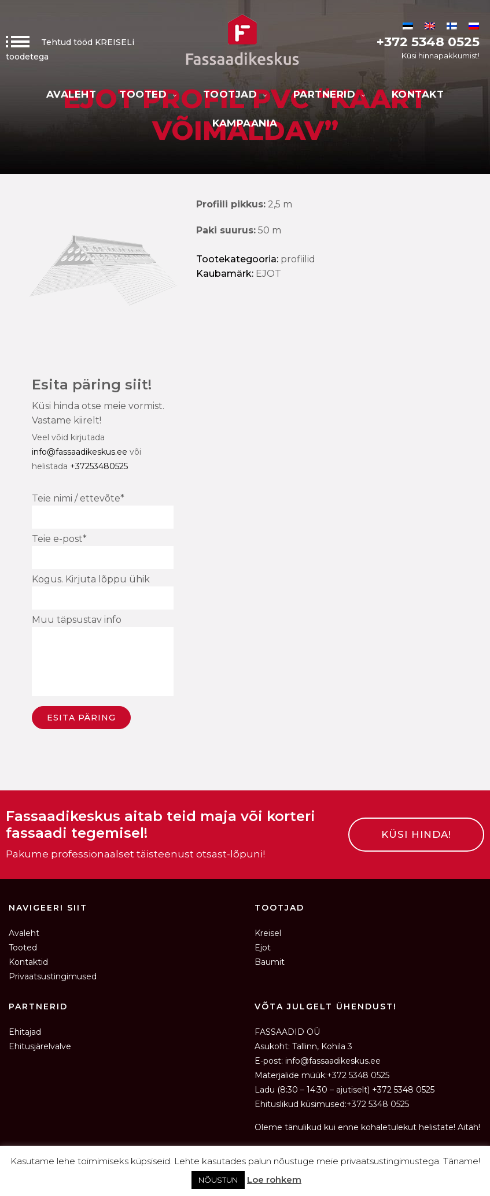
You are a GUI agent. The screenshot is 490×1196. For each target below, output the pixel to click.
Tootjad (236, 94)
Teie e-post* (103, 551)
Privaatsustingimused (53, 976)
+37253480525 (99, 466)
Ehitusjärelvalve (40, 1046)
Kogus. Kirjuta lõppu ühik (103, 592)
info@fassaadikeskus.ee (79, 452)
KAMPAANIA (245, 123)
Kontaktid (28, 962)
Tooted (149, 94)
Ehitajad (25, 1032)
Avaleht (71, 94)
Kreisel (268, 933)
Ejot (263, 947)
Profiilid (298, 259)
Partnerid (331, 94)
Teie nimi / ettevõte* (103, 511)
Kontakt (418, 94)
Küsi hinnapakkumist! (440, 55)
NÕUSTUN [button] (218, 1179)
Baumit (270, 962)
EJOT (268, 273)
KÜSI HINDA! (416, 834)
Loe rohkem (274, 1179)
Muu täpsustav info (103, 657)
